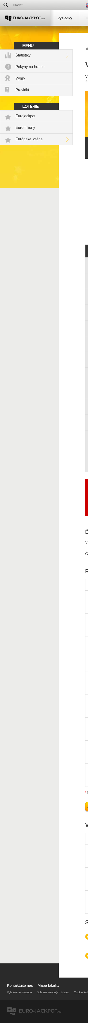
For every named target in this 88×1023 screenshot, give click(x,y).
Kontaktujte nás (20, 985)
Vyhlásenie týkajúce (19, 992)
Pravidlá (22, 90)
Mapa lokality (48, 985)
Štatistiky (23, 55)
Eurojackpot (25, 116)
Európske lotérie (29, 139)
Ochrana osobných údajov (53, 992)
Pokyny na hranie (30, 67)
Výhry (20, 78)
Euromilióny (25, 128)
